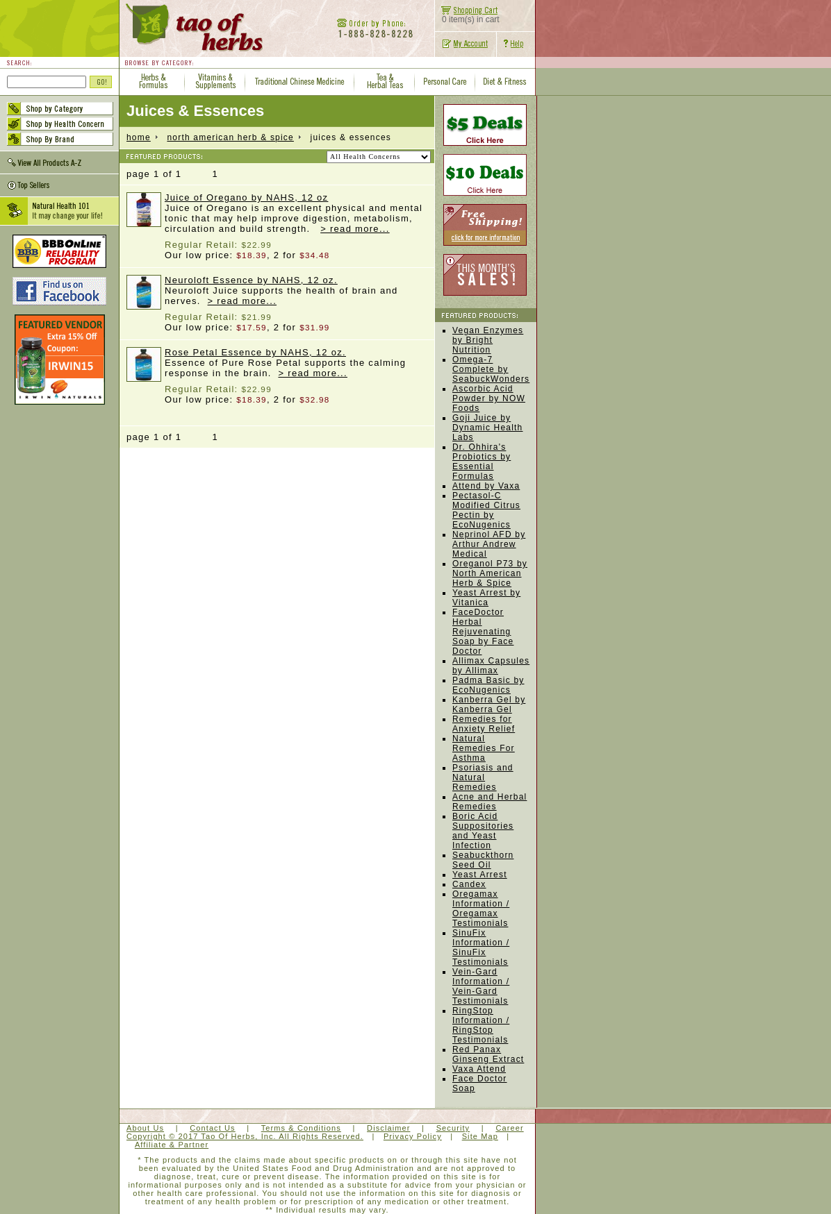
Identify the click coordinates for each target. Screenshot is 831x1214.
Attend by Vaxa (486, 486)
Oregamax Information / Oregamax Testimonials (480, 908)
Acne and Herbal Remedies (489, 801)
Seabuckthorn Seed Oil (482, 860)
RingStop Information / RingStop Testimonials (480, 1025)
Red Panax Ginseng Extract (488, 1054)
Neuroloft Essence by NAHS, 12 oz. (251, 280)
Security (453, 1128)
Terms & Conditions (301, 1128)
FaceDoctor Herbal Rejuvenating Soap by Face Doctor (482, 631)
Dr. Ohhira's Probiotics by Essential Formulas (481, 461)
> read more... (355, 229)
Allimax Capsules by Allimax (490, 665)
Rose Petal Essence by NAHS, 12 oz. (255, 352)
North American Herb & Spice (230, 137)
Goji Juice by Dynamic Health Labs (487, 427)
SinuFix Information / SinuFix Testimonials (480, 947)
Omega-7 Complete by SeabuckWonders (490, 369)
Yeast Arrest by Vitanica (486, 597)
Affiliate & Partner (171, 1144)
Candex (469, 884)
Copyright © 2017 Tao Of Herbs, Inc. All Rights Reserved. (244, 1136)
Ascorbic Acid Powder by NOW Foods (488, 398)
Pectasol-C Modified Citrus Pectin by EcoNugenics (486, 510)
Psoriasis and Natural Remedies (482, 777)
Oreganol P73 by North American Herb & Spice (489, 573)
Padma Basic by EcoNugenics (488, 685)
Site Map (480, 1136)
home (138, 137)
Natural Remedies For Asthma (483, 748)
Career (509, 1128)
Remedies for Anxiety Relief (483, 724)
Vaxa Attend (479, 1069)
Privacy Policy (413, 1136)
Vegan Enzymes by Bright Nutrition (487, 340)
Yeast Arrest (479, 874)
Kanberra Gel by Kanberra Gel (488, 704)
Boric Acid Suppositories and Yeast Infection (482, 830)
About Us (145, 1128)
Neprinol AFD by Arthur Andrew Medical (488, 544)
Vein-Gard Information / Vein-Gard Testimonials (480, 986)
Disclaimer (388, 1128)
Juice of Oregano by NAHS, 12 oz (246, 197)
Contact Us (212, 1128)
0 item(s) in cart (467, 15)
